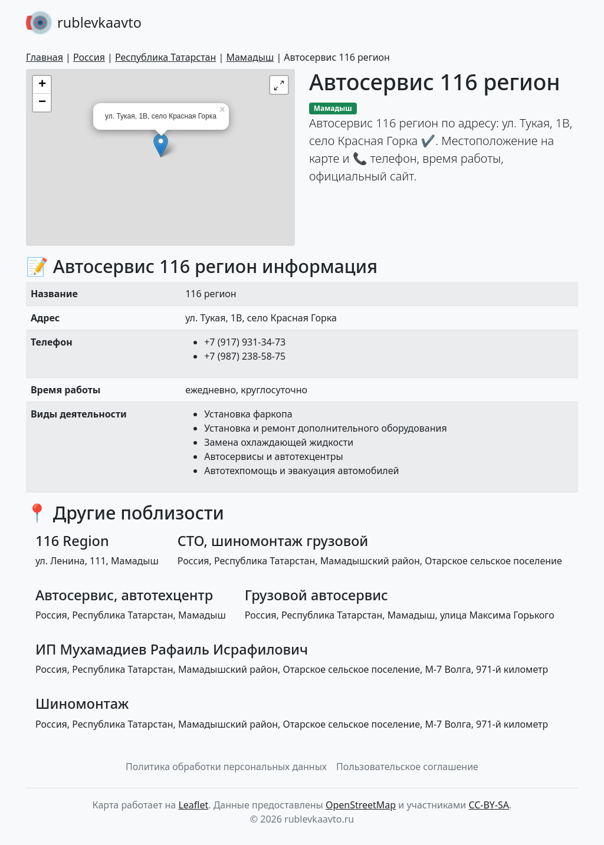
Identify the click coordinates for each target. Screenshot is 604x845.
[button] (279, 85)
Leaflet (193, 804)
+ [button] (42, 85)
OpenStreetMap (361, 804)
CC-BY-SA (488, 804)
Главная (44, 57)
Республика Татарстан (165, 57)
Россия (89, 57)
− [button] (42, 102)
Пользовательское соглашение (407, 766)
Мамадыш (250, 57)
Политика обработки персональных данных (226, 766)
